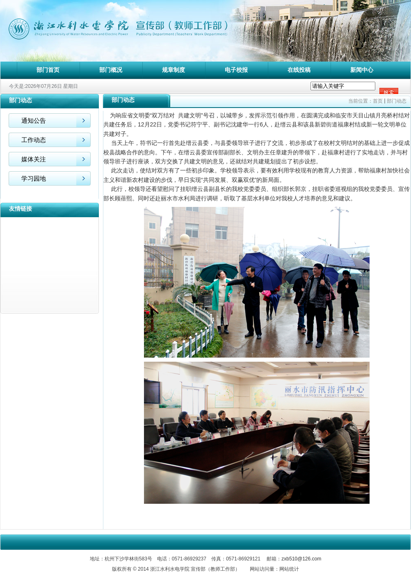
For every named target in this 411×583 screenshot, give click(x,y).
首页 (378, 101)
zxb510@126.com (301, 559)
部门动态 (396, 101)
